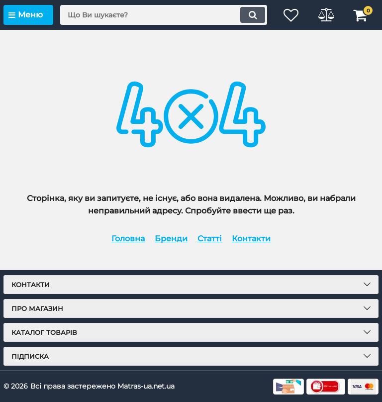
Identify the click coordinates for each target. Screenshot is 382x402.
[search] (163, 15)
